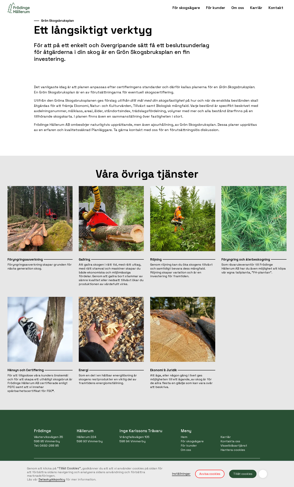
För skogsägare (192, 441)
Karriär (256, 7)
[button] (186, 8)
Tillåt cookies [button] (242, 474)
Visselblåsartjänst (233, 446)
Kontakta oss (230, 441)
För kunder (189, 446)
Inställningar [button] (181, 474)
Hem (184, 437)
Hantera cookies (232, 450)
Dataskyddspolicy (51, 479)
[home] (19, 7)
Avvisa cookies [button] (209, 474)
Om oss (186, 450)
